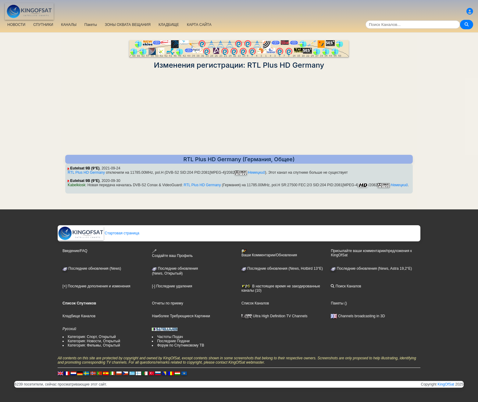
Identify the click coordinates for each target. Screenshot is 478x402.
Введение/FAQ (74, 251)
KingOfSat (445, 384)
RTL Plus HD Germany (86, 172)
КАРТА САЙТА (199, 25)
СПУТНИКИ (43, 25)
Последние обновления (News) (91, 268)
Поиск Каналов (346, 286)
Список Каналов (255, 303)
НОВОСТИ (16, 25)
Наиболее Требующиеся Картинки (181, 316)
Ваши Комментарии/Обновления (269, 253)
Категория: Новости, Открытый (94, 341)
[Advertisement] (239, 112)
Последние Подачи (173, 341)
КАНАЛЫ (68, 25)
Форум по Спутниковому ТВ (180, 345)
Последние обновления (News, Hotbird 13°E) (282, 268)
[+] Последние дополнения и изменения (96, 286)
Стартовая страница (98, 233)
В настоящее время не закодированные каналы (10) (280, 288)
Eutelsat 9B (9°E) (84, 168)
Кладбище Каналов (78, 316)
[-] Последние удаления (172, 286)
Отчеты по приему (167, 303)
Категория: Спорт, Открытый (92, 337)
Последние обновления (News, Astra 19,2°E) (371, 268)
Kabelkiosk (76, 185)
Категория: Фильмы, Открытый (94, 345)
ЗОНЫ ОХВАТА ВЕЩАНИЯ (128, 25)
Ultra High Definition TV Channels (274, 316)
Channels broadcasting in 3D (358, 316)
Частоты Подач (170, 337)
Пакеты (90, 25)
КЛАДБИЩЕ (169, 25)
